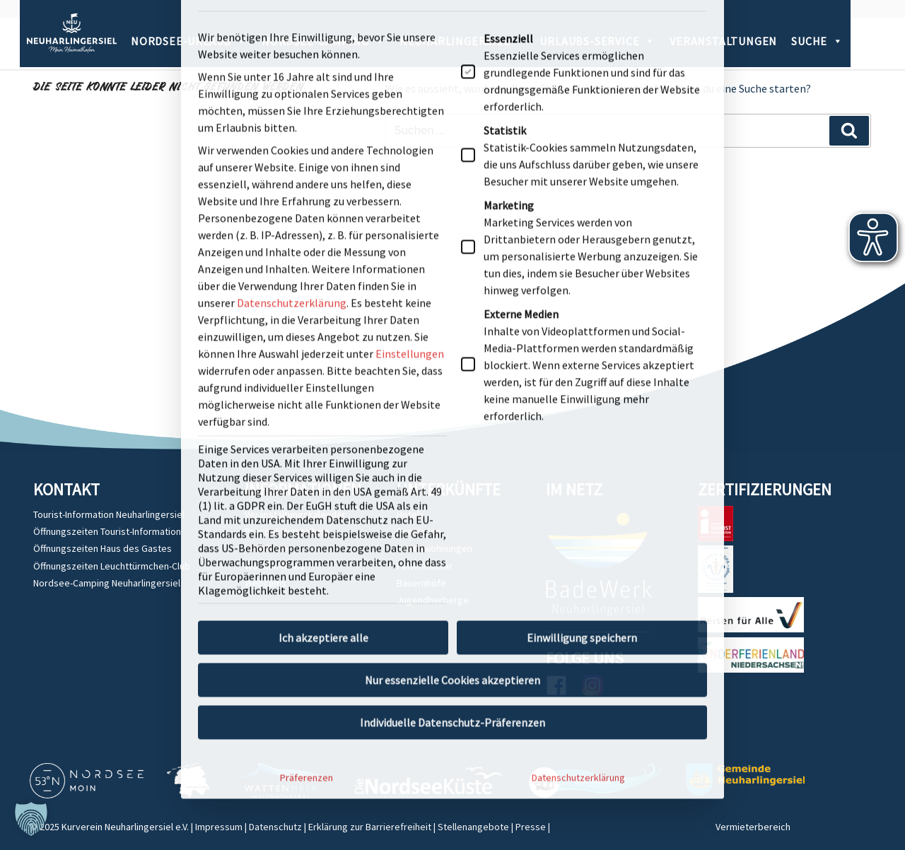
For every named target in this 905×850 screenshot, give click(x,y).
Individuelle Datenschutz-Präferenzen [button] (452, 399)
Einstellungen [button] (409, 30)
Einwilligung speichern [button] (582, 314)
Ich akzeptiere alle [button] (323, 314)
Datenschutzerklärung (578, 454)
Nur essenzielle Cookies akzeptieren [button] (452, 357)
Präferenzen (306, 454)
